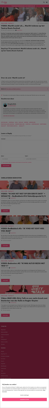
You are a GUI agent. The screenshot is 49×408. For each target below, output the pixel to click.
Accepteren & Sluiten (24, 399)
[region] (24, 393)
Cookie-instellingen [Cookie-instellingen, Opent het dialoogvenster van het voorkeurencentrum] (24, 395)
